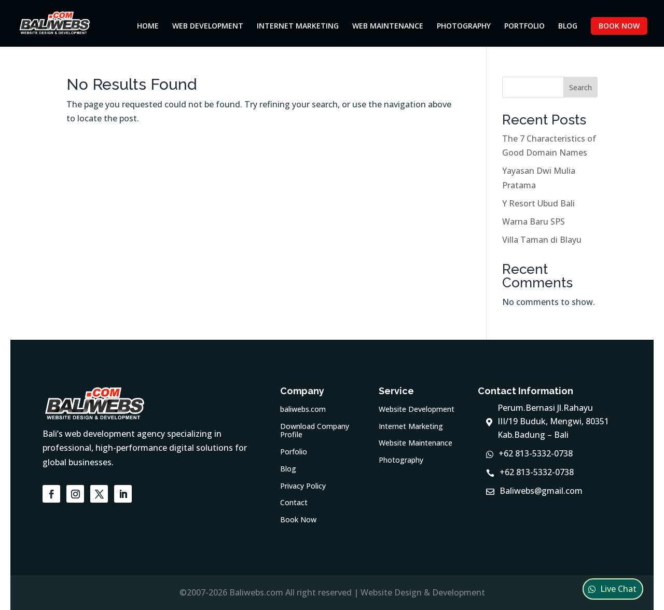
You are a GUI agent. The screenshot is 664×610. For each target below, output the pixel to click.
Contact (294, 502)
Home (148, 26)
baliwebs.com (303, 409)
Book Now (619, 26)
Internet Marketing (298, 26)
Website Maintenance (415, 443)
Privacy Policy (303, 486)
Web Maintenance (387, 26)
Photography (464, 26)
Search (580, 87)
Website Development (416, 409)
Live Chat (618, 588)
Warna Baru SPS (533, 221)
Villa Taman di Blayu (542, 239)
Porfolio (293, 452)
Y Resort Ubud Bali (538, 203)
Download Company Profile (314, 431)
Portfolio (524, 26)
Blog (567, 26)
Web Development (207, 26)
